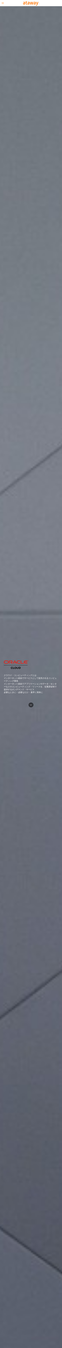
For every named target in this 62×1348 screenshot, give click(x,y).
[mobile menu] (2, 3)
